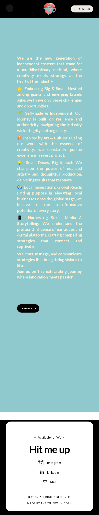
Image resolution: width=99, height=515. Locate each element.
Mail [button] (53, 482)
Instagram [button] (53, 463)
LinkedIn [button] (53, 473)
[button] (9, 9)
